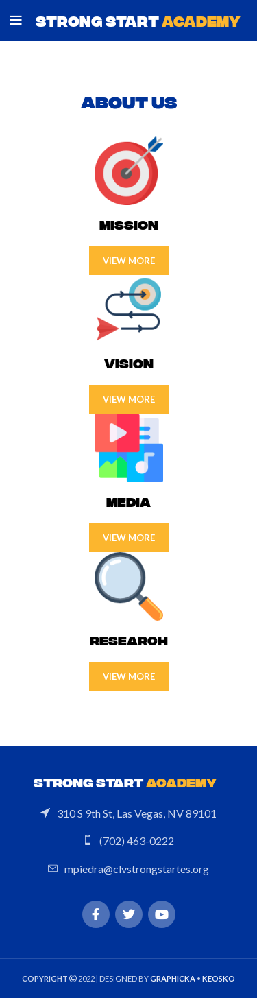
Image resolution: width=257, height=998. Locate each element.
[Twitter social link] (129, 914)
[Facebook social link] (96, 914)
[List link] (128, 813)
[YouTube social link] (161, 914)
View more (129, 260)
